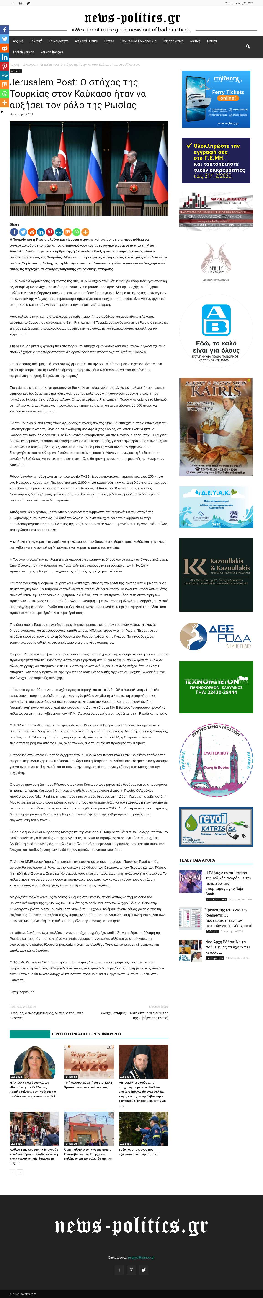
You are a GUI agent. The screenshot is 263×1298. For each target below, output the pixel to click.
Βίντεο (109, 41)
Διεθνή (195, 41)
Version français (51, 52)
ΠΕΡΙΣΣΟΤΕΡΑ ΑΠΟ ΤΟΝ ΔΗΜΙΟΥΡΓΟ (85, 1034)
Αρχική (18, 41)
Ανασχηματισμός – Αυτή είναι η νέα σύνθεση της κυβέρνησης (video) (134, 1015)
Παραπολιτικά (173, 41)
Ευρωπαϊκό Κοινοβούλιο (138, 41)
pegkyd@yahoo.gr (141, 1257)
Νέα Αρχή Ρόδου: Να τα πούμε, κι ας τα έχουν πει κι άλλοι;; (228, 947)
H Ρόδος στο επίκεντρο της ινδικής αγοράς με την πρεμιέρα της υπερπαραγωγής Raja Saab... (228, 883)
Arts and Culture (86, 41)
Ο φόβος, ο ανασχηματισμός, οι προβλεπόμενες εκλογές (46, 1015)
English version (23, 52)
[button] (247, 46)
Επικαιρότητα (59, 41)
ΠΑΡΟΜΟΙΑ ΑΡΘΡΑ (28, 1034)
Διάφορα (16, 71)
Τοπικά (211, 41)
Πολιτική (35, 41)
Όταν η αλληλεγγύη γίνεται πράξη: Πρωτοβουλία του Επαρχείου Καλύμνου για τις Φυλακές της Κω (88, 1154)
